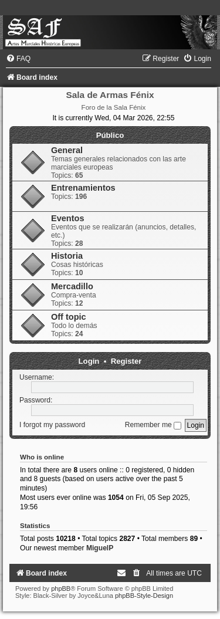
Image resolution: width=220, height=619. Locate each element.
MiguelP (99, 548)
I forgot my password (52, 425)
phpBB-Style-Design (144, 595)
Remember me (153, 425)
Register (126, 361)
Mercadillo (72, 286)
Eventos (67, 218)
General (67, 150)
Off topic (68, 317)
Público (110, 135)
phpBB (60, 588)
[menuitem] (18, 59)
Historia (67, 256)
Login (89, 361)
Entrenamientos (83, 187)
